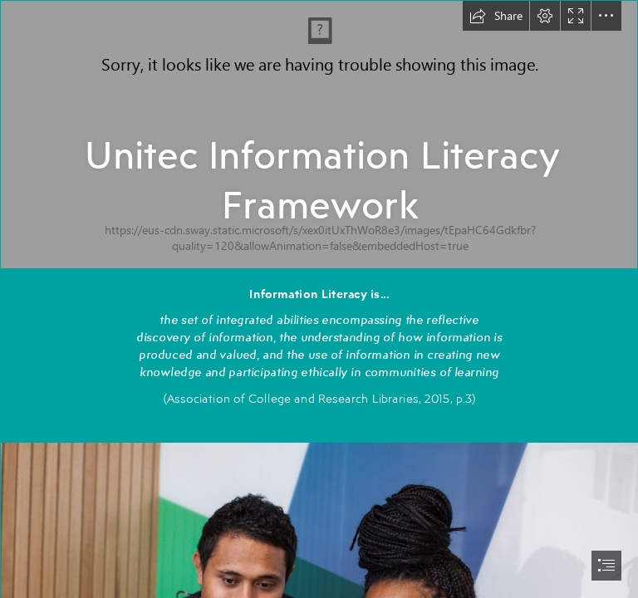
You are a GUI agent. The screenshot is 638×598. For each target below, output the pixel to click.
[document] (319, 299)
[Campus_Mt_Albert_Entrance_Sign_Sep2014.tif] (319, 134)
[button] (496, 16)
